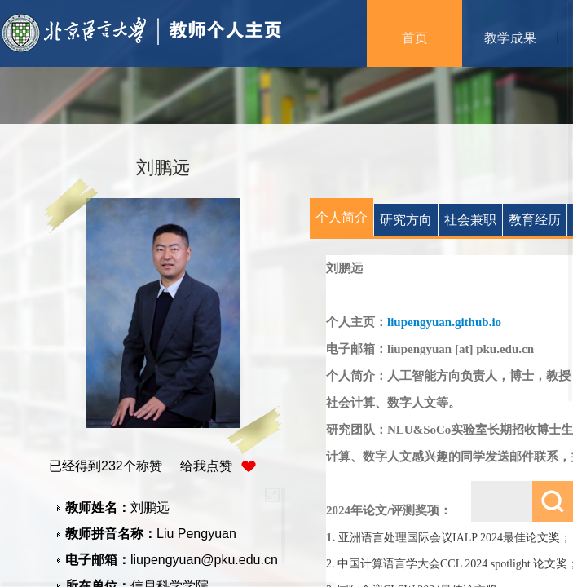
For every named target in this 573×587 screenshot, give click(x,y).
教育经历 (535, 220)
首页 (415, 38)
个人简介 (341, 217)
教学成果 (510, 38)
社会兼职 (470, 220)
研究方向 (406, 220)
